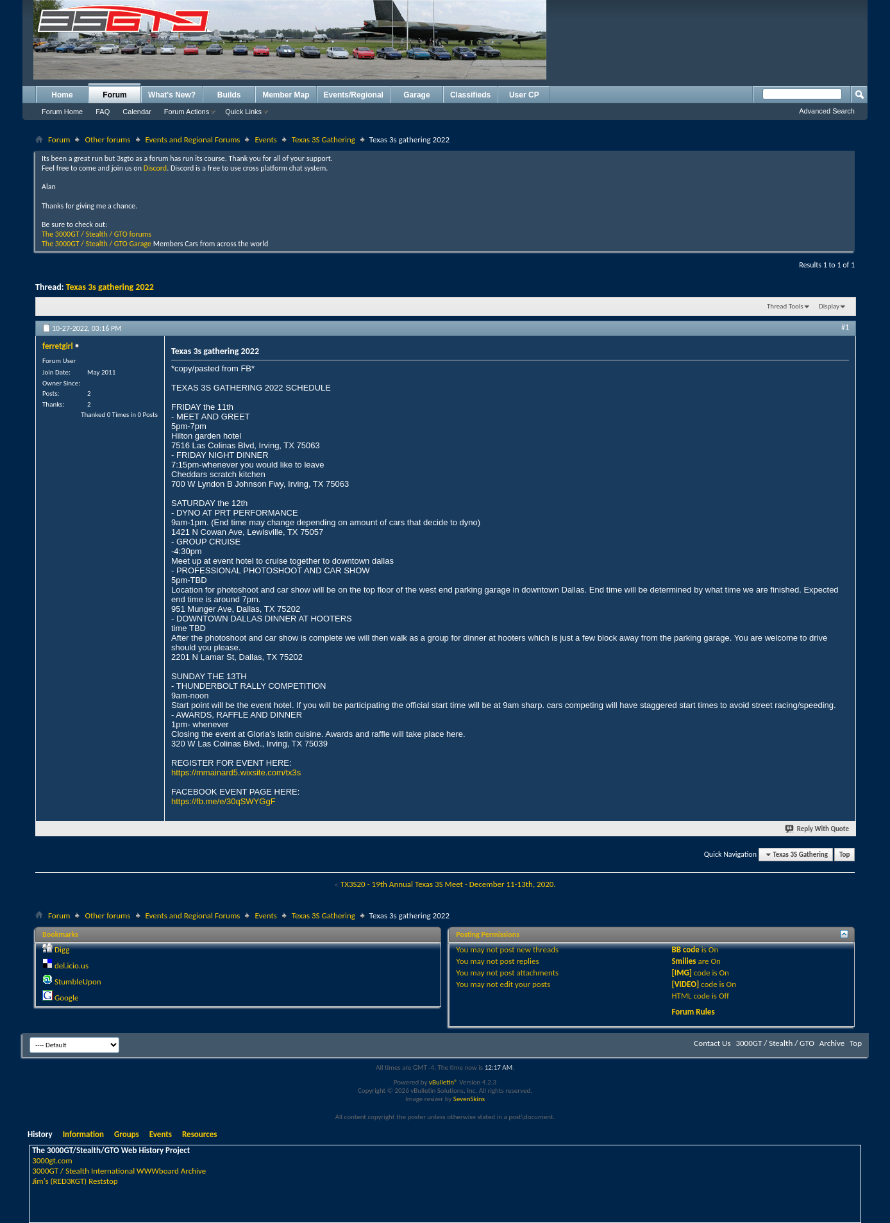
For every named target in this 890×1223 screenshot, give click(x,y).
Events (265, 139)
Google (66, 997)
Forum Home (62, 111)
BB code (685, 949)
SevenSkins (469, 1099)
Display (829, 306)
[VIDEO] (685, 984)
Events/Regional (353, 94)
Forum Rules (692, 1011)
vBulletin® (443, 1082)
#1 (845, 327)
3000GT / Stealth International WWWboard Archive (119, 1171)
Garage (416, 94)
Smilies (683, 961)
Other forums (107, 139)
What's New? (172, 94)
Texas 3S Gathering (323, 139)
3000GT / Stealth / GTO (774, 1043)
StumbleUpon (78, 981)
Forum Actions (186, 111)
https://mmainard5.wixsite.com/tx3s (236, 772)
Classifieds (470, 94)
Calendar (136, 111)
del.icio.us (71, 965)
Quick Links (243, 111)
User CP (524, 94)
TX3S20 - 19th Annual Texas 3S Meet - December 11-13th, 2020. (448, 884)
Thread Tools (785, 306)
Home (61, 94)
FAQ (103, 111)
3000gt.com (52, 1160)
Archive (831, 1043)
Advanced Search (827, 111)
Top (844, 854)
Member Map (285, 94)
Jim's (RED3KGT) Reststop (74, 1181)
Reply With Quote (817, 829)
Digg (62, 949)
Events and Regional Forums (193, 139)
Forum (114, 94)
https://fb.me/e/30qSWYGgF (223, 801)
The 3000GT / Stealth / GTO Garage (96, 243)
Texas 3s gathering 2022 (110, 287)
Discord (155, 168)
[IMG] (681, 972)
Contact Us (712, 1043)
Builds (229, 94)
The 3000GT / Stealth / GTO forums (96, 234)
